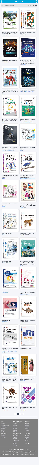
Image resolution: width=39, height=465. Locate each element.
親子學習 (3, 428)
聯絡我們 (27, 437)
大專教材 (15, 423)
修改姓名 (15, 442)
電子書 (2, 431)
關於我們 (27, 443)
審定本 (14, 427)
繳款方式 (27, 439)
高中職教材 (15, 425)
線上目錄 (27, 435)
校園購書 (3, 435)
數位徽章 (15, 439)
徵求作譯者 (3, 437)
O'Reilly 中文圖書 (5, 425)
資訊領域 (27, 427)
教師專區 (15, 430)
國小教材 (15, 428)
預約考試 (15, 445)
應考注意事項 (16, 435)
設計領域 (27, 428)
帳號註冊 (15, 437)
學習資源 (27, 430)
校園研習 (15, 431)
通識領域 (27, 425)
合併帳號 (15, 443)
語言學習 (3, 430)
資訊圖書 (3, 423)
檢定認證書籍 (4, 427)
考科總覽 (27, 423)
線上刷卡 (27, 440)
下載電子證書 (16, 440)
